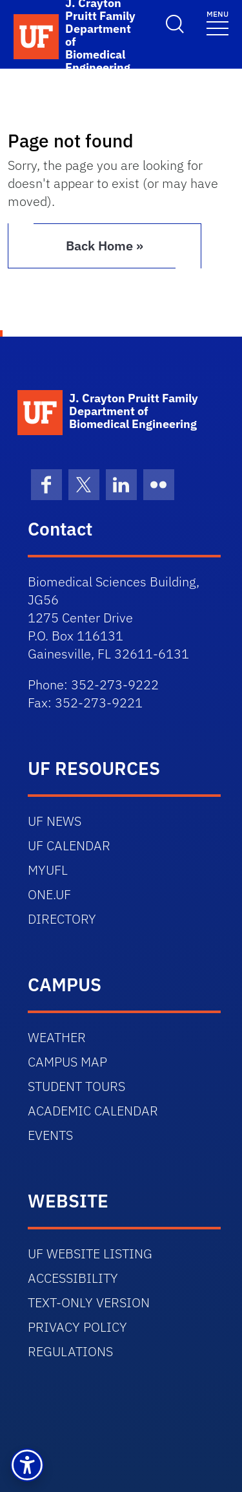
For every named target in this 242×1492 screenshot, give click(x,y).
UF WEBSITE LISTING (90, 1253)
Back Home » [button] (104, 245)
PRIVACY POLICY (77, 1327)
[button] (27, 1465)
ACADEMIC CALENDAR (93, 1110)
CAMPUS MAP (67, 1061)
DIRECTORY (62, 919)
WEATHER (57, 1037)
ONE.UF (49, 894)
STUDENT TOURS (76, 1086)
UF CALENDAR (69, 845)
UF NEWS (54, 821)
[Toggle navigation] (217, 22)
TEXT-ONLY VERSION (89, 1302)
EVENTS (50, 1135)
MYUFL (48, 870)
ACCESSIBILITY (73, 1278)
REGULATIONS (70, 1351)
